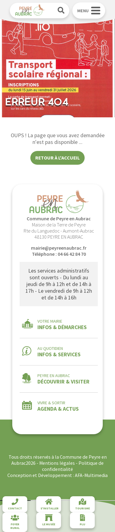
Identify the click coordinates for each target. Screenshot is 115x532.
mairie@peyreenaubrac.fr (58, 248)
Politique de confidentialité (73, 466)
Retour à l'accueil (57, 158)
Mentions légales (57, 463)
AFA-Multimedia (91, 475)
